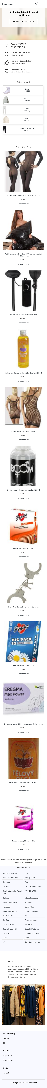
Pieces (27, 882)
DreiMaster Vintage (10, 911)
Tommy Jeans (30, 878)
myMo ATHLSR (8, 924)
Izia (26, 916)
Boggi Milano (30, 907)
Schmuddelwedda (31, 911)
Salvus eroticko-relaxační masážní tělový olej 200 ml (23, 373)
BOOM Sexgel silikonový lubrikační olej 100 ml (23, 490)
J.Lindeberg (7, 907)
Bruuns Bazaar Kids (10, 929)
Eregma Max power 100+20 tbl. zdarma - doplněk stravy (23, 724)
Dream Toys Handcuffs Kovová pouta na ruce (23, 607)
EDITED (28, 873)
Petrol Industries (31, 920)
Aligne (5, 938)
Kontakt (6, 1073)
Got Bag (6, 920)
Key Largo (6, 882)
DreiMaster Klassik (32, 933)
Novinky (6, 1038)
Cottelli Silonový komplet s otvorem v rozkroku (24, 195)
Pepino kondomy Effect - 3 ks (23, 548)
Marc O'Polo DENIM (10, 878)
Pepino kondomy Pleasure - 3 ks (23, 841)
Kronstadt (28, 902)
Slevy (5, 1043)
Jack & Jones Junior (32, 942)
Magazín (6, 1051)
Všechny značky (9, 1034)
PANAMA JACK (30, 891)
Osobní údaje (8, 1060)
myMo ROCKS (8, 916)
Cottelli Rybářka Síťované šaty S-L (23, 431)
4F (4, 942)
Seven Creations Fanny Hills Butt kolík (23, 314)
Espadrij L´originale (32, 929)
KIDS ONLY (7, 933)
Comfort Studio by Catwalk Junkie (12, 892)
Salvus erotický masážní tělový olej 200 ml (23, 782)
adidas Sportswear (32, 898)
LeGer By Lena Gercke (33, 887)
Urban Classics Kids (10, 902)
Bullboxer (6, 898)
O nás (5, 1068)
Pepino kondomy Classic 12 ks (23, 665)
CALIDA (6, 887)
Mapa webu (7, 1055)
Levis (27, 938)
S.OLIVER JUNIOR (10, 873)
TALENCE (28, 924)
